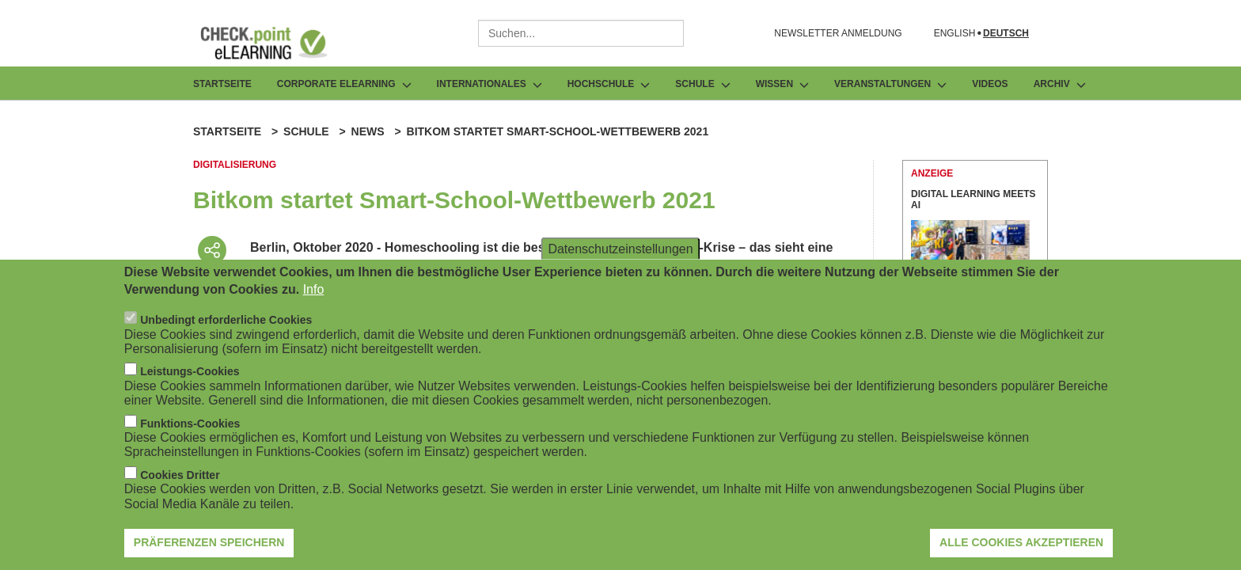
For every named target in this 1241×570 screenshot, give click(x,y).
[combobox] (581, 33)
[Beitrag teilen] (212, 250)
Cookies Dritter (179, 478)
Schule (306, 131)
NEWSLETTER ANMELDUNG (837, 33)
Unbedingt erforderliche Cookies (226, 323)
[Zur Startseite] (275, 43)
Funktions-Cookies (190, 426)
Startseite (222, 83)
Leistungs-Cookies (189, 374)
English (955, 33)
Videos (990, 83)
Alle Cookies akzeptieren (1021, 545)
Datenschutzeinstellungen (620, 251)
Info (313, 292)
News (368, 131)
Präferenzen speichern (209, 545)
